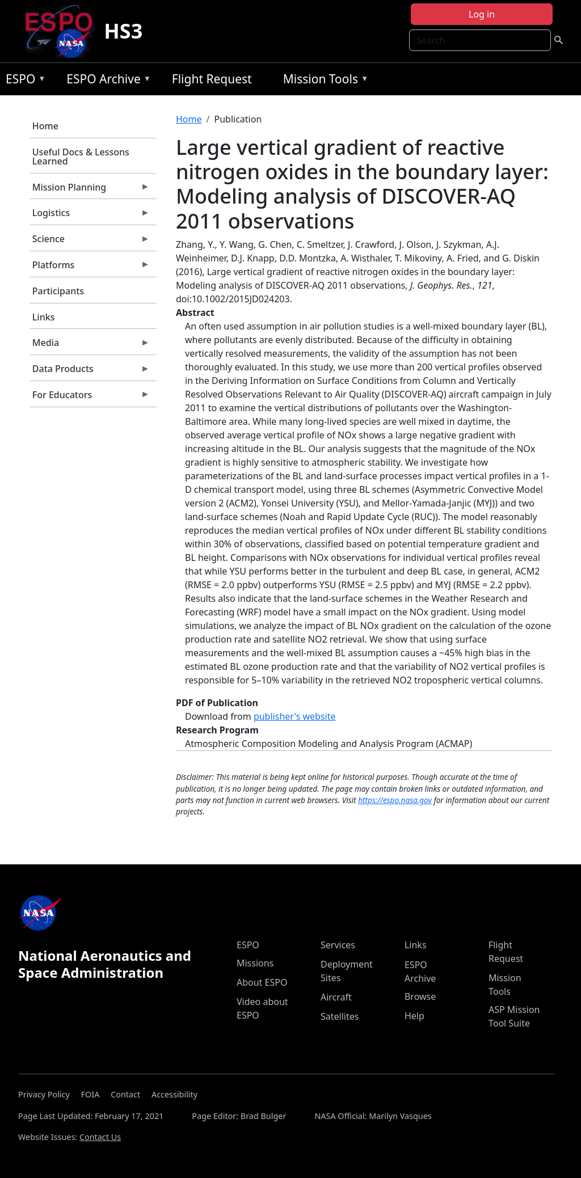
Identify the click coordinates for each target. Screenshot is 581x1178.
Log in (482, 14)
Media (90, 345)
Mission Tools (323, 81)
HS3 (123, 31)
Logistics (90, 215)
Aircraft (336, 997)
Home (45, 126)
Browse (420, 996)
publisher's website (295, 716)
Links (43, 317)
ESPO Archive (106, 81)
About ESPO (262, 982)
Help (414, 1016)
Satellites (340, 1016)
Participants (58, 291)
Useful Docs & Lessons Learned (80, 156)
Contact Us (100, 1136)
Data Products (90, 371)
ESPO (23, 81)
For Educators (90, 398)
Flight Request (212, 79)
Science (90, 242)
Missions (255, 963)
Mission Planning (90, 190)
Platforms (90, 268)
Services (338, 945)
